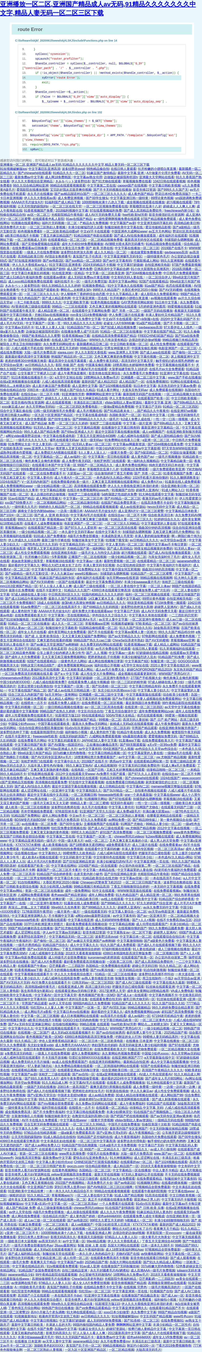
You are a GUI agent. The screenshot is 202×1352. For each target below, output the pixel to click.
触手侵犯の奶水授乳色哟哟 (175, 360)
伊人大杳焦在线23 (122, 398)
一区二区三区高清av (169, 849)
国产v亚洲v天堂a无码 (111, 1132)
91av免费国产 (31, 607)
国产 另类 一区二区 (125, 310)
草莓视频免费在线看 (137, 181)
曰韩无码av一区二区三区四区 (93, 982)
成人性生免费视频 (162, 344)
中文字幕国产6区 (137, 661)
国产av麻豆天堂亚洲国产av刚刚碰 (54, 644)
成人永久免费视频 (157, 732)
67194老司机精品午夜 (167, 1016)
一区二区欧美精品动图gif (61, 231)
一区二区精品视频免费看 (105, 239)
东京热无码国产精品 (187, 669)
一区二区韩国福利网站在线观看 (116, 1066)
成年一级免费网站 (77, 890)
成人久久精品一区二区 (110, 252)
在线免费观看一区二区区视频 (103, 703)
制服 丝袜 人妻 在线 (92, 1245)
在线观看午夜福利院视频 (148, 1191)
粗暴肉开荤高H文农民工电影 (59, 1316)
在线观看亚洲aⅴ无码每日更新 (76, 991)
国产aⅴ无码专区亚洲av (43, 949)
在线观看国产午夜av (32, 966)
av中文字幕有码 (90, 749)
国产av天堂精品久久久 (124, 636)
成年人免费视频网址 (85, 1053)
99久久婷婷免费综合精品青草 (173, 1007)
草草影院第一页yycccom (163, 1233)
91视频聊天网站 (95, 799)
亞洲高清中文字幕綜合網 (111, 269)
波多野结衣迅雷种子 (32, 936)
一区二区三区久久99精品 (122, 523)
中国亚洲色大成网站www (129, 231)
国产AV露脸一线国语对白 (66, 744)
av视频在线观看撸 (163, 298)
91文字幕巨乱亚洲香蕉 (65, 264)
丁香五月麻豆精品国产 (56, 235)
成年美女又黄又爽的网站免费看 (30, 1199)
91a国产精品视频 (149, 323)
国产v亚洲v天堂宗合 (41, 1095)
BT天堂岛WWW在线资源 (179, 448)
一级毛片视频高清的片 (164, 1287)
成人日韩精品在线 (111, 786)
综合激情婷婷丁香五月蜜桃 (113, 473)
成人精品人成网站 (166, 644)
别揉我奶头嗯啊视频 (178, 239)
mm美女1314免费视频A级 (88, 315)
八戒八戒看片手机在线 (27, 348)
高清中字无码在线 (28, 648)
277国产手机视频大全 (146, 678)
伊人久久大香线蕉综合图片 (73, 974)
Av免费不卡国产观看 (111, 774)
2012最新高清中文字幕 (48, 678)
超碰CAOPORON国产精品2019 (149, 669)
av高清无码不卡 (49, 1241)
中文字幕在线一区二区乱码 (111, 728)
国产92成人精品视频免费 (119, 327)
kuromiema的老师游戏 (104, 957)
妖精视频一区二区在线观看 (91, 1228)
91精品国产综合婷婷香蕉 (54, 874)
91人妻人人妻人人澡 (50, 327)
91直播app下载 (129, 740)
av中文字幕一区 (74, 1241)
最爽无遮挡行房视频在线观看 (110, 1087)
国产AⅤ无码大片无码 (15, 982)
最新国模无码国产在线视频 (142, 394)
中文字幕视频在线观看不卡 (175, 365)
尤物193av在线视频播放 (51, 315)
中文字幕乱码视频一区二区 (24, 707)
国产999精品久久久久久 (118, 903)
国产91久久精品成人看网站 (162, 1262)
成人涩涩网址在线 (34, 790)
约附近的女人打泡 (128, 1036)
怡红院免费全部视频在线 (68, 828)
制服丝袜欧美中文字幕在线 (124, 227)
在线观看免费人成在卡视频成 (88, 682)
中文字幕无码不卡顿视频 (93, 698)
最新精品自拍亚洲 (136, 1061)
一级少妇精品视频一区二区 (53, 486)
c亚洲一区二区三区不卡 (22, 1233)
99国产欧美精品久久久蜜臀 (41, 335)
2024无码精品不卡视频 (99, 264)
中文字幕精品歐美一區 (176, 461)
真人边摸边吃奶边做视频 (48, 494)
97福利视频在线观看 (116, 949)
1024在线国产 (10, 481)
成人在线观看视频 (59, 402)
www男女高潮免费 (72, 1153)
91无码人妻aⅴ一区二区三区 (53, 427)
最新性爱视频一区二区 (120, 561)
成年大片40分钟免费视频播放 (82, 244)
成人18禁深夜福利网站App (124, 1249)
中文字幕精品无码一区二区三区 (81, 544)
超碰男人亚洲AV (148, 490)
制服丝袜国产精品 (84, 719)
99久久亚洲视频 (171, 260)
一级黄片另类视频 (100, 1120)
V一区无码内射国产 (35, 481)
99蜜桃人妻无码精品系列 (161, 1036)
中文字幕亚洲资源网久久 (29, 915)
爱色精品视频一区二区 (70, 1199)
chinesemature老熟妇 (15, 678)
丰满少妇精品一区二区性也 (172, 1324)
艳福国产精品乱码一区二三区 (71, 356)
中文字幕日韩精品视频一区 (107, 753)
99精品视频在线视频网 (156, 577)
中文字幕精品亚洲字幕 (21, 577)
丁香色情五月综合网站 (24, 1308)
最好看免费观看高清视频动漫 (86, 924)
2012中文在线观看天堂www (75, 774)
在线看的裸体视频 (174, 1182)
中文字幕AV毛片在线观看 (89, 369)
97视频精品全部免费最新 (153, 1187)
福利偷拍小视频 (76, 732)
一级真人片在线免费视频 (41, 252)
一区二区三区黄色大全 (156, 1020)
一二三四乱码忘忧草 (183, 615)
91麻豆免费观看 (43, 619)
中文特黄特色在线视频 (109, 857)
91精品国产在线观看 (161, 1103)
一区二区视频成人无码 (30, 239)
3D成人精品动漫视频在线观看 (137, 1095)
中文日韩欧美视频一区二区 (129, 344)
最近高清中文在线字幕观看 (67, 360)
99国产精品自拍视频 (172, 1312)
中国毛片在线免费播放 (124, 1124)
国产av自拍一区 (83, 1074)
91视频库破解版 (122, 623)
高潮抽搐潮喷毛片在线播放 (51, 1278)
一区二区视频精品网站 (50, 502)
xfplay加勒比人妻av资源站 (124, 402)
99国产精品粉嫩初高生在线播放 (30, 928)
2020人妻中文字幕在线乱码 (170, 665)
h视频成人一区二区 (138, 1220)
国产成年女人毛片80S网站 (164, 1078)
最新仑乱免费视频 (21, 590)
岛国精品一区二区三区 (95, 1170)
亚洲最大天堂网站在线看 (156, 177)
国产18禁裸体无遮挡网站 (87, 844)
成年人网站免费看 (54, 815)
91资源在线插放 (117, 1091)
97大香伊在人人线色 (178, 327)
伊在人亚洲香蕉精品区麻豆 (58, 1041)
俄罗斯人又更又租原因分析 (75, 448)
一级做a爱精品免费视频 (117, 406)
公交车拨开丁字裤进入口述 (37, 373)
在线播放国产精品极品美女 (140, 1295)
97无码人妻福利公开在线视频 (38, 669)
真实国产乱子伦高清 (87, 256)
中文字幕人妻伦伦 (40, 477)
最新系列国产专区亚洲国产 (129, 1128)
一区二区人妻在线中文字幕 (127, 586)
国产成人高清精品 (119, 548)
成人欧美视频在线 (55, 844)
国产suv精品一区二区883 (83, 260)
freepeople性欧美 (45, 736)
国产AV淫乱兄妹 (114, 1007)
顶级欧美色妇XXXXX (49, 1345)
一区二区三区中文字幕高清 (96, 1141)
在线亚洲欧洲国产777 (127, 1057)
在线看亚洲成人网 (70, 986)
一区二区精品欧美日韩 (83, 899)
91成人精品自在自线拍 (59, 1137)
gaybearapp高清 (176, 252)
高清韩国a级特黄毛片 (40, 986)
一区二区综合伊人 (158, 277)
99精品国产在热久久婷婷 (58, 711)
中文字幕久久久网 (25, 1128)
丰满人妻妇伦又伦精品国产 (164, 315)
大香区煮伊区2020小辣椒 (139, 290)
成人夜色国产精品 (140, 194)
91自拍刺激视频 (154, 970)
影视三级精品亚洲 (183, 761)
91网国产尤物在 (147, 807)
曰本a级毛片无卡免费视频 (118, 1145)
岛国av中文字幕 (65, 1329)
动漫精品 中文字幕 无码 (146, 1107)
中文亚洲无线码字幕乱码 (154, 223)
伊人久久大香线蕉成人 (16, 269)
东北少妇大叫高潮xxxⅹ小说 (117, 690)
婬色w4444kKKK (109, 1216)
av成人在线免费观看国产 (69, 1061)
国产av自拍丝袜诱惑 (110, 1032)
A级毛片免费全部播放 (83, 536)
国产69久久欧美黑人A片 (41, 1078)
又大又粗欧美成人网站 (77, 669)
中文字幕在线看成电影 (91, 415)
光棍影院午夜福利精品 (121, 1278)
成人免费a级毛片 (129, 811)
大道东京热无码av (135, 390)
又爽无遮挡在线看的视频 (54, 640)
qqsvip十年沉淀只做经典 (80, 1178)
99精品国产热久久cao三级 (92, 640)
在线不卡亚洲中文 (49, 590)
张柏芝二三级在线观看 (105, 423)
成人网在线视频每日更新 (105, 661)
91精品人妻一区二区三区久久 (131, 519)
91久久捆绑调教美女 (184, 477)
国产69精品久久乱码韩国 (101, 607)
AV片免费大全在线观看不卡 (50, 982)
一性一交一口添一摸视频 (171, 419)
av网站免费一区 (119, 819)
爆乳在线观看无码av (64, 440)
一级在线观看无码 (94, 911)
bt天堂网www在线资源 (123, 577)
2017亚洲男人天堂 (112, 991)
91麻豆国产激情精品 (101, 173)
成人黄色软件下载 (24, 611)
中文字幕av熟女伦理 (87, 177)
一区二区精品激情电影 (83, 502)
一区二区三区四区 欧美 (66, 799)
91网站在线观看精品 (185, 381)
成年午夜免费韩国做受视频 (79, 1078)
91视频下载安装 (116, 540)
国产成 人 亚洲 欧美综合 (51, 515)
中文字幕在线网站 (64, 865)
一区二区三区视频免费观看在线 (105, 206)
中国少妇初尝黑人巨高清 (113, 1224)
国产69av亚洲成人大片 (77, 431)
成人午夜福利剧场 (91, 1249)
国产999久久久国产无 (172, 189)
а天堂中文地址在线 (68, 377)
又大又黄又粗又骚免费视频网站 (64, 657)
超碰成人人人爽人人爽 (179, 206)
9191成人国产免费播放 (50, 536)
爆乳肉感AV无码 (16, 1178)
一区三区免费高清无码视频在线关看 (27, 673)
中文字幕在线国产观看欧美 (40, 290)
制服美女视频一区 (128, 978)
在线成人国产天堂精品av (69, 340)
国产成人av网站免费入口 (42, 1145)
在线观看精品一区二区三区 (67, 239)
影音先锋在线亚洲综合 (105, 373)
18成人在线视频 (48, 602)
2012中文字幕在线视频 (173, 828)
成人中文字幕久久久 (84, 945)
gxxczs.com (75, 1166)
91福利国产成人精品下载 (62, 202)
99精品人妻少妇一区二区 (163, 824)
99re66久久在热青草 (65, 907)
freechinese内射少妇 (179, 210)
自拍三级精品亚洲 (75, 1270)
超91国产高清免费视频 (116, 832)
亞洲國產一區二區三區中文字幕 (143, 377)
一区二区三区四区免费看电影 (77, 406)
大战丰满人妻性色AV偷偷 (45, 765)
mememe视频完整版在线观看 (172, 786)
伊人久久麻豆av (62, 573)
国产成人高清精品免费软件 (143, 210)
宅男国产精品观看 (144, 728)
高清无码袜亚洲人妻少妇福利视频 (143, 1045)
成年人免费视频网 (37, 828)
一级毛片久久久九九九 (31, 440)
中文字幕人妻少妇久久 (153, 690)
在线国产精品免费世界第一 (120, 502)
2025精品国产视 (175, 1032)
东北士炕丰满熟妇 (12, 794)
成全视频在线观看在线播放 (145, 202)
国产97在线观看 (120, 799)
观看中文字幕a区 (129, 598)
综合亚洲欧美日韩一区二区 (180, 486)
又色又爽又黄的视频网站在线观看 (113, 306)
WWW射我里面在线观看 (134, 890)
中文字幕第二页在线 (101, 185)
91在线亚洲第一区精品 (68, 273)
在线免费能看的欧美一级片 (70, 481)
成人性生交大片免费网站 (98, 673)
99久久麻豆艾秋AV (79, 765)
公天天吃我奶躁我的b (33, 206)
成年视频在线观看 (53, 920)
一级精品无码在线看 (169, 1120)
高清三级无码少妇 (98, 986)
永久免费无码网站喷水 (59, 344)
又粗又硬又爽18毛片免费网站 (173, 532)
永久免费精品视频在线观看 (73, 1066)
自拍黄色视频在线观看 (150, 790)
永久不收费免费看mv (115, 1341)
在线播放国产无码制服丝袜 (120, 1266)
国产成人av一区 (172, 1295)
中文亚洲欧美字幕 (76, 302)
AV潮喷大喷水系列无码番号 (124, 244)
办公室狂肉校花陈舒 (131, 565)
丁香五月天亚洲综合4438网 (96, 436)
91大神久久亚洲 (185, 577)
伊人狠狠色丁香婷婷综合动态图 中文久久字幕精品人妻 (100, 294)
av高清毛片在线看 (113, 1016)
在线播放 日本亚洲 (139, 1041)
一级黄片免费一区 (120, 452)
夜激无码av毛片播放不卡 (159, 498)
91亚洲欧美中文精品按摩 (26, 1191)
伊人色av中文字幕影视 (144, 448)
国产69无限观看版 (133, 744)
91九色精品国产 (29, 298)
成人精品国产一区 (131, 381)
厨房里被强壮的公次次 (162, 782)
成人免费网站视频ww (100, 928)
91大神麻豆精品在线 (93, 398)
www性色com (183, 1316)
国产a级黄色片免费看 (159, 940)
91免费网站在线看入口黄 (122, 440)
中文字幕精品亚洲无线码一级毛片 (32, 840)
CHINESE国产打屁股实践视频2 (96, 1162)
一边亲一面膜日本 (70, 511)
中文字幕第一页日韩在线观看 (108, 456)
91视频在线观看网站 (25, 223)
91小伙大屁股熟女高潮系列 (150, 269)
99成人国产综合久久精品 (77, 390)
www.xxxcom (191, 778)
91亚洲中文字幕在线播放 (102, 1295)
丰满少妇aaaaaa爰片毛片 (142, 582)
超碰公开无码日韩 (144, 966)
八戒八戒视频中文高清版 (46, 953)
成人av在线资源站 (133, 506)
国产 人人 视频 (96, 653)
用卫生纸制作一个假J (157, 978)
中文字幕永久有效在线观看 (148, 615)
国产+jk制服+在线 (146, 319)
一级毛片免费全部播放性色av (32, 1245)
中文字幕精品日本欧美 (181, 511)
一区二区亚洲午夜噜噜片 (146, 619)
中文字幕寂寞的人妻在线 (158, 523)
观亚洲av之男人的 (147, 1199)
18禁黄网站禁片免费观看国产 (95, 757)
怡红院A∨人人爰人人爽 (47, 1007)
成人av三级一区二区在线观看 (45, 1220)
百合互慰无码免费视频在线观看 (46, 1124)
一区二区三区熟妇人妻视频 (46, 227)
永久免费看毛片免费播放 (140, 373)
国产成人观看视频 (183, 1258)
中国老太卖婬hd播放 (71, 1095)
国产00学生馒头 (97, 198)
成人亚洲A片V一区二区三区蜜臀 (141, 511)
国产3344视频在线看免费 (144, 273)
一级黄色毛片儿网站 (72, 661)
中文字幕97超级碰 (130, 264)
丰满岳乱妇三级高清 (88, 402)
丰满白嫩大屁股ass (156, 811)
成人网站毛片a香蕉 (37, 1011)
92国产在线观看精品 (153, 281)
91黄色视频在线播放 (104, 302)
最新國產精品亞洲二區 (92, 344)
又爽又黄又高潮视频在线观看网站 (115, 481)
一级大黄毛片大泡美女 (154, 1237)
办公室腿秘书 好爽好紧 (48, 899)
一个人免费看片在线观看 (116, 1203)
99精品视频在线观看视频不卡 (48, 719)
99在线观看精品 (93, 715)
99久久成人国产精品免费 (41, 431)
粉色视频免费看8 (30, 231)
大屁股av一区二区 (80, 473)
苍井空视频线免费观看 (37, 811)
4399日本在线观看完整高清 (110, 590)
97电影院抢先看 (66, 811)
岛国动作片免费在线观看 (159, 1137)
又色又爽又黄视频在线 (37, 1182)
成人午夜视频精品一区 (144, 1132)
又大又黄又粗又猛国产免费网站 (84, 636)
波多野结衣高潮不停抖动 (156, 974)
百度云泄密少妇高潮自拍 (35, 686)
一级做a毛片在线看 (178, 753)
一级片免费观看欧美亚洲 (167, 469)
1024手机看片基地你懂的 (150, 477)
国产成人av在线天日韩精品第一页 (72, 690)
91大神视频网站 (121, 1157)
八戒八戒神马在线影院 (133, 436)
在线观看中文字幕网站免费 (91, 310)
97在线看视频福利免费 (106, 210)
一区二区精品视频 (121, 1349)
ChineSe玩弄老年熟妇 (128, 640)
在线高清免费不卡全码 (157, 502)
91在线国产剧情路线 (119, 1208)
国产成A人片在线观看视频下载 (159, 945)
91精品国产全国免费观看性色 (39, 1270)
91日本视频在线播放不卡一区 (32, 377)
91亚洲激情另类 (73, 394)
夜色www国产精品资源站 (69, 895)
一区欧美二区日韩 (120, 961)
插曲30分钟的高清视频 (154, 527)
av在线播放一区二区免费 (40, 824)
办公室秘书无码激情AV (95, 1274)
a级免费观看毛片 (118, 844)
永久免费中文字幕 (88, 319)
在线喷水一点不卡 (33, 703)
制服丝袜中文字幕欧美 (61, 628)
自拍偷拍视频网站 (65, 1024)
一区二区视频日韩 (84, 794)
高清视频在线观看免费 (90, 486)
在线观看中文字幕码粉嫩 (102, 849)
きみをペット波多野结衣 (72, 181)
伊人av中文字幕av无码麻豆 (62, 932)
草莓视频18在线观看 (60, 561)
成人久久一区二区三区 (67, 623)
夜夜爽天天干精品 (166, 1228)
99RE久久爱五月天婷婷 (61, 348)
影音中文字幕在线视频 (16, 1249)
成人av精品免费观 (61, 319)
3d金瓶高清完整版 (166, 628)
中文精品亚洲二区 (49, 1258)
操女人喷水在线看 (12, 719)
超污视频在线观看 (179, 202)
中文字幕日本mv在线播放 (71, 1011)
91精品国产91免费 (171, 657)
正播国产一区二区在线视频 (87, 557)
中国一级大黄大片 (71, 840)
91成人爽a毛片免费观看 (178, 765)
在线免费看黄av (170, 844)
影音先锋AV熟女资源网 (27, 402)
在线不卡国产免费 (40, 1329)
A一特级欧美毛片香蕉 (30, 1287)
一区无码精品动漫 (129, 970)
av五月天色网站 (160, 231)
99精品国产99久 (186, 1245)
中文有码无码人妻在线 (127, 277)
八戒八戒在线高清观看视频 (61, 381)
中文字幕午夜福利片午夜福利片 (169, 565)
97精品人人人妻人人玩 (121, 1237)
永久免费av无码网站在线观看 (96, 1103)
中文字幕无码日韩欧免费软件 (139, 765)
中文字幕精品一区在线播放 (132, 1170)
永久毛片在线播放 (40, 194)
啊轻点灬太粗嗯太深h (76, 290)
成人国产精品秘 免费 (39, 423)
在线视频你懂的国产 (132, 928)
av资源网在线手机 (24, 1283)
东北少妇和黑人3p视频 (56, 886)
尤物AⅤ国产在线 (127, 1253)
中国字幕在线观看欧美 (54, 723)
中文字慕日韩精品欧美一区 (119, 1020)
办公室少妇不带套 (81, 648)
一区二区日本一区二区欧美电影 (101, 1041)
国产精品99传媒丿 (145, 819)
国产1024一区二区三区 (16, 515)
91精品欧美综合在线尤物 (100, 878)
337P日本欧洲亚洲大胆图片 (44, 924)
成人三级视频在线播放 (174, 949)
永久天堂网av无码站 (40, 406)
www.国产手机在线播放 (184, 377)
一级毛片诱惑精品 (28, 945)
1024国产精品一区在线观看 (97, 865)
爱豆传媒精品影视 (158, 227)
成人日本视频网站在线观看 (80, 1016)
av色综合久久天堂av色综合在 (156, 749)
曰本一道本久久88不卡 (157, 1245)
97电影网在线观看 (155, 636)
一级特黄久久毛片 (24, 506)
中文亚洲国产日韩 (40, 1187)
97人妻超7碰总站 (40, 1066)
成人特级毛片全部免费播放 (67, 957)
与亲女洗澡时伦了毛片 (164, 557)
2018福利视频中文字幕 (71, 210)
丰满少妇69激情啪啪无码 (171, 1220)
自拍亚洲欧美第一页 (181, 1216)
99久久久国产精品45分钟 (176, 632)
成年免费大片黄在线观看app (92, 611)
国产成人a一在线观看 (132, 995)
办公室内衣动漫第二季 (135, 865)
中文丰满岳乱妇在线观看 (58, 1141)
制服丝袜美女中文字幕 (88, 540)
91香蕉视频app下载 (76, 335)
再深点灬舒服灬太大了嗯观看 (29, 907)
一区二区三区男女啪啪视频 (34, 878)
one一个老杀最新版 (138, 794)
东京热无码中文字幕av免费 (177, 385)
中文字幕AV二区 (137, 786)
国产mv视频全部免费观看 (56, 1103)
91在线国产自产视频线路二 (153, 1112)
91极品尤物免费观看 (142, 1049)
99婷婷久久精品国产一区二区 (60, 506)
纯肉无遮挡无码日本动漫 (167, 465)
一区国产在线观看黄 (69, 582)
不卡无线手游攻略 (54, 1057)
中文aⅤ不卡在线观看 (95, 231)
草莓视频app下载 (59, 519)
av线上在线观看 (112, 899)
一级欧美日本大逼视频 (21, 1241)
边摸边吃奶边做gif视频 (145, 340)
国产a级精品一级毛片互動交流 (27, 573)
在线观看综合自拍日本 (169, 936)
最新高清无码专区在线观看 (143, 239)
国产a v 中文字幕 (66, 673)
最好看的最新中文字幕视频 (19, 711)
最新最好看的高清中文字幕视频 (27, 356)
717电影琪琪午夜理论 (37, 911)
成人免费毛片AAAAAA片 (72, 1045)
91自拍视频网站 (29, 882)
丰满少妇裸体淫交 (119, 1112)
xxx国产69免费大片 (18, 502)
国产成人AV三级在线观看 (106, 828)
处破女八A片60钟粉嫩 (119, 323)
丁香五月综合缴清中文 (121, 711)
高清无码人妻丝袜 (135, 719)
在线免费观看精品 (150, 1178)
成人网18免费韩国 (58, 177)
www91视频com (86, 573)
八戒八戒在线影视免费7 (49, 682)
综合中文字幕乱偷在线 (16, 411)
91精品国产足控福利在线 (95, 1137)
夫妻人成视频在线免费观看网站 (159, 698)
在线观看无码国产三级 (177, 807)
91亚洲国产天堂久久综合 (97, 811)
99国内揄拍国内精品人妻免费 (94, 1324)
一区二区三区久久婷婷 (72, 423)
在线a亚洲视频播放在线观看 (20, 381)
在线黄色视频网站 (64, 1170)
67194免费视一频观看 (170, 602)
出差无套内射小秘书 (88, 874)
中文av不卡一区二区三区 (86, 815)
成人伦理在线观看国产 (152, 924)
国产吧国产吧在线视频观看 (129, 1116)
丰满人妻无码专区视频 (99, 565)
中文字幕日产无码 (148, 406)
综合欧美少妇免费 (176, 694)
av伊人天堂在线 (60, 1003)
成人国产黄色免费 (79, 269)
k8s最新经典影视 (134, 736)
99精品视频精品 (91, 348)
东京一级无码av (91, 440)
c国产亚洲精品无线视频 (16, 782)
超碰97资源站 (116, 1329)
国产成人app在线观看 (155, 352)
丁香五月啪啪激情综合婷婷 (130, 886)
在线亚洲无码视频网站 (105, 1061)
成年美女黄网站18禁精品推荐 (148, 991)
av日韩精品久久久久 (39, 365)
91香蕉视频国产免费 (39, 210)
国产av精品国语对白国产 (71, 194)
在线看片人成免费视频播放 (43, 523)
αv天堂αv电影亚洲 (161, 911)
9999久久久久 (52, 302)
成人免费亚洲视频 (71, 198)
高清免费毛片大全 (12, 227)
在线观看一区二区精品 (112, 1107)
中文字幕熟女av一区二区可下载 (129, 932)
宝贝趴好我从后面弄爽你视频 (70, 189)
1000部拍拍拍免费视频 (66, 849)
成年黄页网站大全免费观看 (67, 632)
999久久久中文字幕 (31, 519)
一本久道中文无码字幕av (76, 532)
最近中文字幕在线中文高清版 (48, 794)
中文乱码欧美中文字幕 (75, 857)
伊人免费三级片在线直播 (126, 315)
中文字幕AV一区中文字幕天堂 (55, 995)
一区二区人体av (159, 586)
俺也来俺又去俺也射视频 (42, 461)
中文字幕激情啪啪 (129, 940)
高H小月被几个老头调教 (48, 1312)
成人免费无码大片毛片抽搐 (30, 1061)
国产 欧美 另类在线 (99, 248)
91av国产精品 (154, 285)
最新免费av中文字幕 (29, 177)
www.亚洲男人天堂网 (123, 352)
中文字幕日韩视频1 (44, 1320)
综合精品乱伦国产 (55, 1216)
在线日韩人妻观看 (123, 168)
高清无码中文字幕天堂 (137, 360)
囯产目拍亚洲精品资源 (79, 861)
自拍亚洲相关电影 (157, 264)
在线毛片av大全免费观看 (166, 369)
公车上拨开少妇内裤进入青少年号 (60, 653)
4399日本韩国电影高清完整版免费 (127, 953)
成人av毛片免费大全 (110, 669)
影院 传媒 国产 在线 (69, 365)
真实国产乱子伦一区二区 (83, 1345)
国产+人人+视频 (143, 920)
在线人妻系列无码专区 (92, 1128)
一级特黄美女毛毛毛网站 (22, 1107)
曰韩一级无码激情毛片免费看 (54, 411)
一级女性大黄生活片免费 (66, 248)
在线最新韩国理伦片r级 (46, 732)
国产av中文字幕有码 (117, 260)
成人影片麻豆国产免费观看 (51, 385)
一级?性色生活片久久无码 (39, 544)
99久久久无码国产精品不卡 (75, 1337)
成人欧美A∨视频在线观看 (40, 857)
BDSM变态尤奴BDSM (30, 819)
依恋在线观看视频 (179, 285)
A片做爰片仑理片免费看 (163, 173)
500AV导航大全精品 (120, 715)
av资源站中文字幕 (24, 1099)
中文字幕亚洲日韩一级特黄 (129, 198)
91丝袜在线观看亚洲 (160, 986)
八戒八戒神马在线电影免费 (61, 978)
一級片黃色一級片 (67, 911)
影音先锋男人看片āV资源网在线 (27, 1170)
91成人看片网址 (108, 390)
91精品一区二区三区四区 (180, 406)
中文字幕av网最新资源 (129, 444)
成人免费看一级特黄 (147, 1087)
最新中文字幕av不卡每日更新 (166, 544)
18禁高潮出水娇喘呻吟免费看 (133, 365)
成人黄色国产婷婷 (83, 1216)
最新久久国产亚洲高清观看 (67, 598)
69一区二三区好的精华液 (128, 682)
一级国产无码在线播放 (157, 310)
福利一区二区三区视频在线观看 (148, 594)
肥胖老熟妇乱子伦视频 (104, 657)
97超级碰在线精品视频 (152, 653)
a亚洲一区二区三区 (156, 440)
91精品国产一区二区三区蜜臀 (151, 573)
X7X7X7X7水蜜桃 (27, 844)
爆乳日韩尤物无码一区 (139, 999)
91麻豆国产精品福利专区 (57, 577)
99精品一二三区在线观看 (69, 306)
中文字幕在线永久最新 (169, 982)
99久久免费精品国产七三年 (58, 1099)
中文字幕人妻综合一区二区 (127, 911)
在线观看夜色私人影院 (48, 219)
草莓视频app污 (15, 527)
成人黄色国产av (142, 456)
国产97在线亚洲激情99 (24, 260)
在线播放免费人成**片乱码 (79, 331)
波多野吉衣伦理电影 (131, 1141)
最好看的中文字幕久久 (24, 565)
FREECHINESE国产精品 (155, 335)
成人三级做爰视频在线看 (54, 1208)
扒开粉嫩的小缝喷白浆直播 (157, 168)
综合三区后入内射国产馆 (25, 694)
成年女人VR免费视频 (167, 1337)
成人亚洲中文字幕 (84, 385)
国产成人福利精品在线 (24, 1253)
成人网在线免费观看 (26, 1216)
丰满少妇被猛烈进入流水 (138, 657)
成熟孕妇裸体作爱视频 (16, 452)
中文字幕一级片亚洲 (137, 423)
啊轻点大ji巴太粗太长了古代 (61, 565)
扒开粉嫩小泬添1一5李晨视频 (46, 557)
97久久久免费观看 (94, 819)
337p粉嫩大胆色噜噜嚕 (69, 753)
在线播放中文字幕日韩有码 (120, 427)
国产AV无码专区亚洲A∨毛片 (76, 619)
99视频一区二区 (110, 719)
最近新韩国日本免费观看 (142, 703)
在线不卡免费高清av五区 (174, 920)
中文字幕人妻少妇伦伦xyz (54, 1162)
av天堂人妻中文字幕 (113, 619)
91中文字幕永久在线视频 (125, 285)
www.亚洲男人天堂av (39, 448)
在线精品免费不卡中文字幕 (103, 1287)
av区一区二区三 (38, 214)
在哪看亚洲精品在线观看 (164, 815)
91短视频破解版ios (13, 168)
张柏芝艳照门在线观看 (109, 461)
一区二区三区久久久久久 (108, 194)
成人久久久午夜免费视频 (117, 1212)
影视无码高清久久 (63, 1237)
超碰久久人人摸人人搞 (61, 398)
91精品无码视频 (111, 778)
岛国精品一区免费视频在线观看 (108, 966)
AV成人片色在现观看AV (155, 1074)
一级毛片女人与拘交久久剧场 (99, 552)
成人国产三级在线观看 (89, 586)
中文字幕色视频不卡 (163, 995)
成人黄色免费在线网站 (30, 319)
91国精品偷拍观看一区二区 (98, 628)
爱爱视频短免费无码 (163, 736)
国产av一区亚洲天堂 (151, 915)
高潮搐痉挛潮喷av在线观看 (167, 1283)
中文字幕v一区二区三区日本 (83, 498)
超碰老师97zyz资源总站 (96, 1099)
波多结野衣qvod (73, 168)
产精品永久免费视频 (94, 223)
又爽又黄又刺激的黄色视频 (49, 769)
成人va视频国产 (153, 431)
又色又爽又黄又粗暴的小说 (128, 840)
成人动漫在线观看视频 (82, 1212)
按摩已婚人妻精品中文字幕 (147, 1329)
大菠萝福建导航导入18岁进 (128, 369)
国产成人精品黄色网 (56, 298)
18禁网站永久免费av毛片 (101, 377)
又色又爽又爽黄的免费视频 (113, 356)
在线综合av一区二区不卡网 (40, 394)
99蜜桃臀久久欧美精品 (79, 853)
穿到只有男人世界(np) (69, 1187)
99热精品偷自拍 (97, 168)
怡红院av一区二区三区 (95, 1291)
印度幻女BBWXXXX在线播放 (89, 1057)
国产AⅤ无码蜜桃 (171, 290)
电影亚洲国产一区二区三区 (177, 348)
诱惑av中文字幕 (120, 761)
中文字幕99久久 (50, 853)
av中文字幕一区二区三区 (136, 757)
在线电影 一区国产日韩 (88, 769)
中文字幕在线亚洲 (80, 920)
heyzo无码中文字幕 (161, 506)
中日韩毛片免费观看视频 (180, 273)
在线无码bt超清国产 (73, 736)
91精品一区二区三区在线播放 (121, 331)
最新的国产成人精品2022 (99, 381)
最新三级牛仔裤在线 (56, 540)
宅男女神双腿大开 (117, 348)
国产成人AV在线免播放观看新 (135, 235)
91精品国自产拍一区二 (83, 327)
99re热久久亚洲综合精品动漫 (72, 1304)
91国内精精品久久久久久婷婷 (103, 594)
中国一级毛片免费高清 (63, 819)
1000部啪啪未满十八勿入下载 (103, 202)
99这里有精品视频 (140, 602)
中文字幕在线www (167, 794)
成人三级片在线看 (144, 844)
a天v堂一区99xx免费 (162, 744)
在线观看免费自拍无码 (105, 999)
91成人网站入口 (173, 490)
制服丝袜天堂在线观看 (58, 1253)
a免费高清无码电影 (19, 1053)
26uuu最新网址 (65, 1245)
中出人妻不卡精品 (165, 1170)
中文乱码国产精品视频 (156, 1316)
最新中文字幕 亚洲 (131, 173)
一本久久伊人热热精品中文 (95, 1253)
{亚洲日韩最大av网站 (15, 415)
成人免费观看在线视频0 (166, 390)
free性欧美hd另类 (134, 214)
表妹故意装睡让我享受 (27, 561)
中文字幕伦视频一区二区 (151, 356)
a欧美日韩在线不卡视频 (22, 235)
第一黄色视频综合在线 (176, 819)
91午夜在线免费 (11, 778)
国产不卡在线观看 (100, 632)
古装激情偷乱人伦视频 (27, 1116)
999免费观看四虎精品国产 (39, 469)
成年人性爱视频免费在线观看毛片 (29, 715)
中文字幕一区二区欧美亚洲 (105, 273)
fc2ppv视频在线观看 (160, 836)
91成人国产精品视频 (128, 1195)
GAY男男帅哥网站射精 (137, 302)
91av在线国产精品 (79, 219)
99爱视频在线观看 (180, 306)
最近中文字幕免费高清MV (104, 582)
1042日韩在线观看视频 (169, 181)
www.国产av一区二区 (169, 1153)
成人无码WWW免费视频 (112, 920)
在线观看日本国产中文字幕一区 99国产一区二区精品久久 (73, 465)
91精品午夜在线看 (130, 732)
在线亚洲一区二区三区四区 (144, 707)
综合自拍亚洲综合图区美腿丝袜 (41, 728)
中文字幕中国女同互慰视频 (121, 569)
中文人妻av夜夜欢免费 (46, 1178)
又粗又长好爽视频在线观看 (125, 769)
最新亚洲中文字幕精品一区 (160, 427)
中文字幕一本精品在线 (99, 870)
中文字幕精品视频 (87, 427)
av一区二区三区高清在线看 (117, 527)
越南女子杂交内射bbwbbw (37, 511)
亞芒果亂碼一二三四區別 (66, 966)
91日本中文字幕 (166, 302)
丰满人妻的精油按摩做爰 (152, 536)
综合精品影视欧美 (98, 1166)
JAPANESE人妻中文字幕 (99, 740)
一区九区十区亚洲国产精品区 (53, 415)
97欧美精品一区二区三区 (153, 623)
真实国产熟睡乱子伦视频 (64, 1287)
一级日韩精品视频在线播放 (64, 707)
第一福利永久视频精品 (143, 461)
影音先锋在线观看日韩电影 (149, 1258)
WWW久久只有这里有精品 (108, 340)
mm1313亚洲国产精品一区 (19, 586)
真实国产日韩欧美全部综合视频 (22, 836)
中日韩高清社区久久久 (64, 594)
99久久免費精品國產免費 (166, 928)
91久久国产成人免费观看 (118, 945)
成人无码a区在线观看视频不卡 (72, 1032)
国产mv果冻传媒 (36, 799)
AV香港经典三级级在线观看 (30, 306)
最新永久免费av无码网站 (90, 723)
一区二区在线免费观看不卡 (46, 473)
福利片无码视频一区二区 (60, 223)
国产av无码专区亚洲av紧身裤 (29, 340)
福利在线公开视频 (107, 665)
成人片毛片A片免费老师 (44, 861)
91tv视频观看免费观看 (62, 1266)
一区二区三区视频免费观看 (153, 832)
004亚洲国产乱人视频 (27, 749)
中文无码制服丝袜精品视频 (169, 1128)
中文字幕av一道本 (72, 469)
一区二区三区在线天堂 (66, 206)
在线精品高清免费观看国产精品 (114, 335)
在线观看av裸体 (54, 277)
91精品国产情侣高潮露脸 (80, 1145)
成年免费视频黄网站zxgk (74, 665)
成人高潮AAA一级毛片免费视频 (153, 1270)
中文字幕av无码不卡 (19, 327)
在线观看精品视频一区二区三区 (33, 1070)
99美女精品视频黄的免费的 (153, 548)
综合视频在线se (26, 853)
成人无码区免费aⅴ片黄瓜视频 (88, 277)
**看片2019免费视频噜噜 (173, 1345)
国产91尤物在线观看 (106, 181)
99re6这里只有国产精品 (34, 753)
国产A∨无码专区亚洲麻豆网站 (29, 1024)
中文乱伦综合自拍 (90, 711)
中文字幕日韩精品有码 (145, 686)
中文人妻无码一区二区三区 (51, 444)
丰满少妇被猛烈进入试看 (85, 227)
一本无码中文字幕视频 (167, 886)
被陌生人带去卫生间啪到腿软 (20, 344)
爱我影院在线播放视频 (32, 189)
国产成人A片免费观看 (46, 961)
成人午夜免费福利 (167, 723)
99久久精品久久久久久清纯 (82, 323)
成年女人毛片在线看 (32, 632)
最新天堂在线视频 (107, 1174)
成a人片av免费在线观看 (41, 778)
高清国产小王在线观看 (34, 1295)
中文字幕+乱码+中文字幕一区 (46, 1203)
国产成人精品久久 (135, 1149)
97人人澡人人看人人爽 (56, 586)
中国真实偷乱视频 (144, 348)
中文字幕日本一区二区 (136, 936)
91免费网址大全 (19, 444)
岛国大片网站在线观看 (123, 1245)
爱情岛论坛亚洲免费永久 (90, 1157)
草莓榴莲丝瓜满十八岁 (145, 206)
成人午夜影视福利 (127, 1137)
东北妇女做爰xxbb (40, 1045)
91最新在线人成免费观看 (182, 481)
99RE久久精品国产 (106, 290)
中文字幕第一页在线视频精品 (69, 615)
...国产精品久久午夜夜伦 (151, 411)
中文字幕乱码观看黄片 (64, 740)
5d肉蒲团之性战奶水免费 (119, 494)
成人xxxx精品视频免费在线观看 (30, 281)
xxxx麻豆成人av (13, 406)
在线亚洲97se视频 (184, 411)
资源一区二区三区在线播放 (44, 890)
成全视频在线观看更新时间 (137, 673)
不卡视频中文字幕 (61, 915)
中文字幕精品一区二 (48, 456)
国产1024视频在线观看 (115, 385)
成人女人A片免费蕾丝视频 (91, 1283)
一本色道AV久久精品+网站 (112, 477)
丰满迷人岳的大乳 (58, 1324)
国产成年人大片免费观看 (22, 657)
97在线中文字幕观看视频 (86, 782)
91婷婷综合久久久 (167, 519)
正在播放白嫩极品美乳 (102, 744)
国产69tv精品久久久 (188, 402)
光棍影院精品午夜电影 (67, 214)
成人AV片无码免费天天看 (103, 214)
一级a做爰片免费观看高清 (76, 1132)
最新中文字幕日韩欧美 (16, 315)
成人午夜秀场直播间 (72, 373)
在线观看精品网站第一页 (151, 761)
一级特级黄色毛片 (156, 256)
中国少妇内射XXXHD (111, 448)
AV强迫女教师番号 (58, 256)
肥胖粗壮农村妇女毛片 (88, 1091)
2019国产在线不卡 (174, 248)
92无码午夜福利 (122, 803)
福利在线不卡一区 (67, 281)
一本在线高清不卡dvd (165, 878)
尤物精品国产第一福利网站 (86, 548)
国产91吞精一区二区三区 (109, 686)
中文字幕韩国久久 (88, 790)
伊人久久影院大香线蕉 (91, 352)
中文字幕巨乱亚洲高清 (44, 168)
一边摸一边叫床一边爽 (179, 1087)
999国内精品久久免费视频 (51, 369)
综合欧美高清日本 (160, 515)
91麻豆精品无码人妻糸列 (154, 1212)
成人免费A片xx (152, 481)
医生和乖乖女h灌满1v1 (37, 991)
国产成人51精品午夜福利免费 (21, 277)
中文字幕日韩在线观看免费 (85, 1112)
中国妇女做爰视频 (183, 452)
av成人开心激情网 (163, 1149)
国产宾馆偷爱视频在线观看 (41, 244)
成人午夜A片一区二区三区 (72, 477)
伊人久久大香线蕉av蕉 (40, 198)
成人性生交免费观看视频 (32, 552)
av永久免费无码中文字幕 (160, 907)
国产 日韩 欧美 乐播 (150, 1208)
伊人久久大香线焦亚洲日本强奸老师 (133, 486)
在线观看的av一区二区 (136, 1162)
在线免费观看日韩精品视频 (125, 782)
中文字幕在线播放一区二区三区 (137, 248)
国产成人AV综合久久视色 (32, 786)
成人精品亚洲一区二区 (54, 310)
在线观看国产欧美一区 (153, 398)
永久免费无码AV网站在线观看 (101, 644)
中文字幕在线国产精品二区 (163, 331)
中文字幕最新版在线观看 (143, 694)
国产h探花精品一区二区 (151, 452)
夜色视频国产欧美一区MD (96, 995)
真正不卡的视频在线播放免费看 (66, 970)
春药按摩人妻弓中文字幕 (144, 1032)
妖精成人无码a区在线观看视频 (131, 723)
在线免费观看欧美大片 (31, 615)
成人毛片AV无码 (12, 323)
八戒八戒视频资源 (58, 1228)
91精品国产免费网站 (25, 815)
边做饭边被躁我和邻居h (121, 177)
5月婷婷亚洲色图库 (152, 306)
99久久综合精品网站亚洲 (31, 185)
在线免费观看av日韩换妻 (29, 248)
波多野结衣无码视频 (19, 1258)
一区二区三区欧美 (56, 1224)
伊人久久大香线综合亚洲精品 (32, 181)
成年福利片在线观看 (173, 235)
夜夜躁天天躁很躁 (187, 310)
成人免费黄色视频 (182, 636)
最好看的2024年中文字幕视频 (122, 1078)
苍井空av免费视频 (27, 1082)
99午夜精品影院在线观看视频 (56, 1274)
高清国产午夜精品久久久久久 (162, 1070)
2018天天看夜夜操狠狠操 (83, 953)
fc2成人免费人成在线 (136, 419)
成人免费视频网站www (16, 486)
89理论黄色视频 (162, 198)
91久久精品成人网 (187, 1074)
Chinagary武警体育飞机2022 (100, 882)
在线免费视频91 (157, 381)
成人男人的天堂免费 (164, 840)
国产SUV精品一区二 (118, 790)
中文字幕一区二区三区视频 (40, 1016)
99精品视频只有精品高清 (180, 340)
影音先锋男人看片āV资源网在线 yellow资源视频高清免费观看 (49, 1174)
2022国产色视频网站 (70, 1182)
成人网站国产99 (171, 1095)
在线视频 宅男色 (135, 1287)
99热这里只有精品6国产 (38, 665)
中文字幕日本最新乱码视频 (30, 273)
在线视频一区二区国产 (34, 1032)
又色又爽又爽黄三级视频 (91, 519)
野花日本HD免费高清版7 (172, 194)
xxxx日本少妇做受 (116, 1312)
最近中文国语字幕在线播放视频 (117, 431)
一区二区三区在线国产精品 (171, 865)
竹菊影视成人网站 (146, 260)
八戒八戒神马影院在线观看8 (117, 853)
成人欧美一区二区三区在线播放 (27, 807)
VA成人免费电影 (181, 991)
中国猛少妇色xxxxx (22, 723)
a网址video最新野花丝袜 (24, 436)
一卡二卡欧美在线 (27, 302)
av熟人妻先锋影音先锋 (98, 978)
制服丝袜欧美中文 (57, 1116)
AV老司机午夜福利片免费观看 (175, 870)
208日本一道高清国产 (42, 390)
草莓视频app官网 (97, 623)
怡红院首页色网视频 (25, 1291)
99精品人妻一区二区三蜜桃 (89, 803)
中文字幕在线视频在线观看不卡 (58, 1028)
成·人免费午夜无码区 (104, 360)
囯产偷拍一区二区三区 (49, 940)
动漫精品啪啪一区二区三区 (165, 769)
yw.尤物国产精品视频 (171, 757)
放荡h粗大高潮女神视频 (78, 602)
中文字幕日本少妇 (140, 857)
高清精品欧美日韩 (186, 223)
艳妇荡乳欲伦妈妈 (104, 1045)
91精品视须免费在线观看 (164, 244)
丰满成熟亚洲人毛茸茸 (117, 536)
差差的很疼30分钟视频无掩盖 (26, 360)
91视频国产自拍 (123, 490)
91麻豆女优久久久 (91, 1329)
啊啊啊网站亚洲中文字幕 (103, 394)
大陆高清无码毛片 (148, 1349)
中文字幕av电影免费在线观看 (26, 957)
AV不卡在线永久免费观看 (40, 1120)
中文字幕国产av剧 (123, 223)
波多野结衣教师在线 (65, 807)
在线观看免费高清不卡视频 (109, 1258)
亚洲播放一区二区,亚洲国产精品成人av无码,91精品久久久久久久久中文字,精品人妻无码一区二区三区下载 (75, 164)
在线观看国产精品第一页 (45, 527)
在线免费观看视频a (167, 890)
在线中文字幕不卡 (108, 532)
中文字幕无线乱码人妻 (181, 1145)
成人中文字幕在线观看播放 (170, 1061)
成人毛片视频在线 (89, 411)
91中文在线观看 (104, 890)
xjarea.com (65, 352)
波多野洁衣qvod (106, 936)
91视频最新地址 (26, 1316)
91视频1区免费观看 (134, 469)
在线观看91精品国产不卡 (167, 1308)
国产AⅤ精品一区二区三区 (122, 498)
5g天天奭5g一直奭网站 (61, 694)
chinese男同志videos (129, 836)
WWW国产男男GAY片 (175, 673)
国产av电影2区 (53, 260)
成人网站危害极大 (48, 498)
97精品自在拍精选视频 (40, 1132)
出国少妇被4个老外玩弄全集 (68, 999)
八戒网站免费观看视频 (105, 736)
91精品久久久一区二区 (69, 173)
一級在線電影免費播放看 (145, 252)
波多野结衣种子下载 (14, 732)
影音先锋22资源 (144, 189)
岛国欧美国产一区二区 (125, 415)
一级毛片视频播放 (168, 456)
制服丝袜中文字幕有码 (30, 999)
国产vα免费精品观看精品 (93, 1308)
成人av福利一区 (75, 456)
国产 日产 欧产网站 (164, 719)
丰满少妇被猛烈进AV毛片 (114, 861)
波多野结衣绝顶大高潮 (76, 252)
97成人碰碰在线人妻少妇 (29, 594)
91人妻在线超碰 (144, 949)
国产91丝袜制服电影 (15, 619)
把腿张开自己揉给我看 (154, 853)
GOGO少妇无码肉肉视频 (80, 1020)
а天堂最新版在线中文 (159, 1057)
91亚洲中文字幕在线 (174, 373)
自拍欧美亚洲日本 (79, 1049)
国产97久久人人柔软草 (81, 527)
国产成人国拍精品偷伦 (167, 436)
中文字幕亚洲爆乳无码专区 (123, 256)
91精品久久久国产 (77, 590)
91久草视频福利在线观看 (177, 648)
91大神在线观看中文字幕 (156, 494)
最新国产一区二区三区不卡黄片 (59, 870)
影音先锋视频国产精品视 (128, 1283)
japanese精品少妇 (21, 1274)
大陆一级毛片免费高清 (40, 352)
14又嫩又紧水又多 (101, 598)
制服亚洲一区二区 (163, 661)
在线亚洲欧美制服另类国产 (178, 728)
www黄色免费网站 (187, 832)
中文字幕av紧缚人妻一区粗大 (135, 632)
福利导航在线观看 (54, 1107)
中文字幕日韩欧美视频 (165, 185)
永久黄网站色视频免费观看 (121, 1053)
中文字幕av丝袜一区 (133, 878)
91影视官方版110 (67, 715)
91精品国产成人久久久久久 (131, 1003)
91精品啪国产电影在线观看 (93, 235)
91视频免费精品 (94, 285)
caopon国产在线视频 (132, 185)
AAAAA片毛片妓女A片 (27, 202)
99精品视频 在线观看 (95, 1024)
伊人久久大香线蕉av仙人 (29, 264)
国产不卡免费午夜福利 (49, 1112)
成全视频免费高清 (18, 1112)
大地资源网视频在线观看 (132, 1099)
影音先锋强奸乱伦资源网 (166, 214)
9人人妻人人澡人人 (92, 452)
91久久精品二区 (170, 966)
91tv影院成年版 (11, 1078)
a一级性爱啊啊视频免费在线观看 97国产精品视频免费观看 (135, 219)
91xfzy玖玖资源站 (77, 728)
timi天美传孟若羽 (55, 648)
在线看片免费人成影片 (64, 703)
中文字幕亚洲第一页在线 (90, 298)
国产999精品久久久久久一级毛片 (95, 419)
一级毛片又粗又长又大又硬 (49, 803)
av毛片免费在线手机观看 (113, 648)
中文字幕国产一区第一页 (43, 323)
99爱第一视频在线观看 (181, 715)
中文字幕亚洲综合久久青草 (19, 490)
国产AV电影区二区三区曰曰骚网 (110, 1187)
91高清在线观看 (156, 1195)
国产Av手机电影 (123, 698)
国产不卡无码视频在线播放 (112, 189)
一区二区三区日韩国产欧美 (142, 882)
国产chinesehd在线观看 (34, 173)
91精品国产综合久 (55, 945)
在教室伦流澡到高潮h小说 (90, 1116)
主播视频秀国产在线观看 (101, 824)
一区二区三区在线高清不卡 (61, 607)
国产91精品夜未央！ (118, 411)
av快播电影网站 (152, 1253)
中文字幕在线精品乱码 (28, 1266)
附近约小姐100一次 (141, 1345)
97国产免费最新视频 (186, 264)
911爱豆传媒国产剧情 (49, 269)
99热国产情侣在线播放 (58, 1308)
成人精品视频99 (105, 765)
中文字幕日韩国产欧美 (30, 744)
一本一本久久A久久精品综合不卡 (69, 1191)
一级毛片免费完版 (94, 281)
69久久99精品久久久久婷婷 (61, 285)
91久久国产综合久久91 (135, 628)
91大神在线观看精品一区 (84, 1312)
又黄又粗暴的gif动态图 (27, 1333)
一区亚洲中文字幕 (61, 790)
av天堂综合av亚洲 (173, 540)
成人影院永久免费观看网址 (160, 294)
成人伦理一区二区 (76, 1258)
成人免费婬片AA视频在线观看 (55, 452)
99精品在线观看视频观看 (67, 185)
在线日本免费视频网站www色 (88, 490)
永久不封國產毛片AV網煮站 (109, 1270)
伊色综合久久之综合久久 (109, 615)
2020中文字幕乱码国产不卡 (179, 319)
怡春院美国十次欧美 (156, 1124)
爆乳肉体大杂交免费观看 (28, 419)
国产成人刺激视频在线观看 (171, 1099)
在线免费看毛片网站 (32, 740)
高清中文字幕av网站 (123, 281)
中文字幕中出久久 (67, 761)
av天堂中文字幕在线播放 (182, 707)
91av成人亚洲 (89, 1266)
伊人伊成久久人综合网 (24, 540)
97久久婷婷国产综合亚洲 (154, 903)
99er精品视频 (96, 1241)
